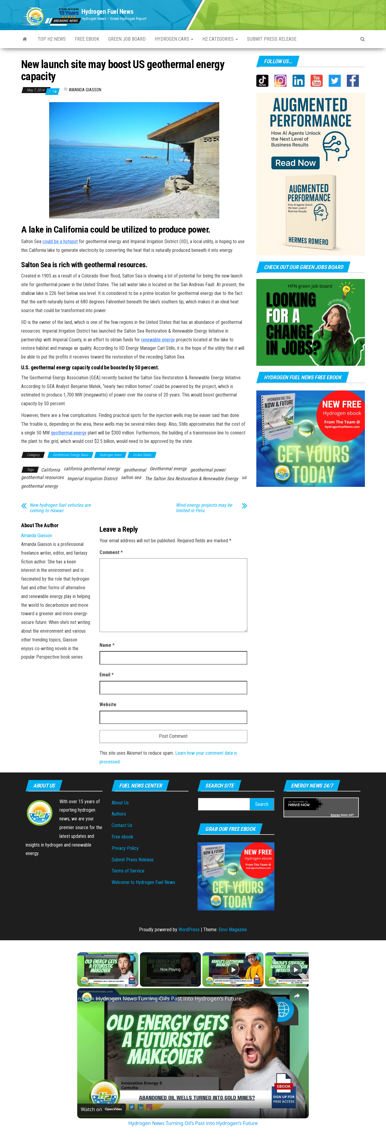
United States (142, 455)
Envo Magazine (233, 929)
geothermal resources (42, 477)
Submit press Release (271, 39)
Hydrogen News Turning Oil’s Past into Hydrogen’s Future (169, 998)
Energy (335, 814)
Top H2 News (52, 39)
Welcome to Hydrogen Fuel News (143, 882)
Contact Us (122, 825)
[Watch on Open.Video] (101, 1109)
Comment (111, 552)
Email (107, 675)
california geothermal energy (92, 468)
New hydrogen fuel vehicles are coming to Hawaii (60, 508)
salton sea (131, 477)
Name (107, 645)
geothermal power (208, 470)
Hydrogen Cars (174, 39)
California (50, 470)
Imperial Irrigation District (92, 478)
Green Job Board (127, 39)
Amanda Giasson (85, 89)
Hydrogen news (110, 455)
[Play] (233, 969)
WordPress (189, 929)
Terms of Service (128, 871)
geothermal (135, 470)
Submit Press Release (132, 860)
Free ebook (87, 39)
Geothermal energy (168, 468)
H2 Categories (220, 39)
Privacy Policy (125, 848)
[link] (87, 998)
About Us (120, 803)
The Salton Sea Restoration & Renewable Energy (191, 478)
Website (108, 704)
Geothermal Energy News (70, 455)
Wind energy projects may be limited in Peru (204, 508)
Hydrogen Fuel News (107, 11)
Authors (119, 814)
